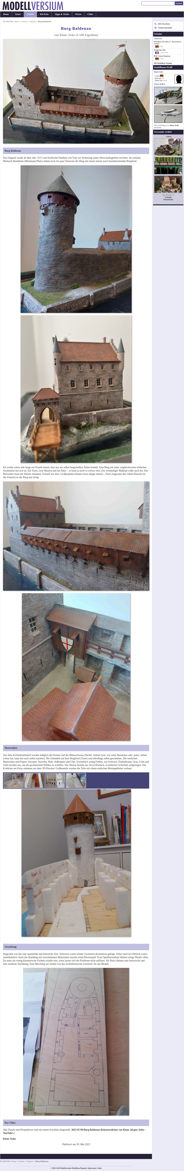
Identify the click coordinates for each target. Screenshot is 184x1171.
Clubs (90, 14)
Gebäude (168, 197)
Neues (18, 14)
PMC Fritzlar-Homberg (162, 56)
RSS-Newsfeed (164, 24)
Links (99, 1168)
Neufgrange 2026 (159, 50)
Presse (78, 14)
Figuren (33, 21)
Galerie (30, 14)
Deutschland (168, 199)
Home (6, 14)
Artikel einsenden (165, 28)
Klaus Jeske (174, 125)
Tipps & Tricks (62, 14)
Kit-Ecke (44, 14)
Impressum (92, 1168)
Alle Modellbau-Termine (163, 63)
